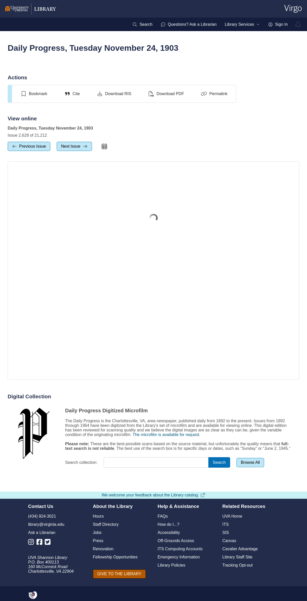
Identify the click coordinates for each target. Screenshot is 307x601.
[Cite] (72, 93)
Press (98, 541)
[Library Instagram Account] (32, 543)
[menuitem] (142, 24)
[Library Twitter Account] (49, 543)
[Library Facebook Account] (41, 543)
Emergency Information (179, 557)
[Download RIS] (114, 93)
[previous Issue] (29, 146)
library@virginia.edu (46, 524)
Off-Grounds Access (176, 541)
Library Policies (171, 565)
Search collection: (81, 462)
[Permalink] (214, 93)
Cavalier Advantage (240, 549)
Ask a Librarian (41, 532)
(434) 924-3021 (42, 516)
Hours (98, 516)
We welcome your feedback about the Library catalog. (153, 495)
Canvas (229, 541)
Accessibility (169, 532)
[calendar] (104, 146)
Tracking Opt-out (237, 565)
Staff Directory (106, 524)
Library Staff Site (237, 557)
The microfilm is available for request (166, 434)
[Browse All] (250, 462)
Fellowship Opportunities (115, 557)
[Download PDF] (166, 93)
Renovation (103, 549)
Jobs (97, 532)
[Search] (219, 462)
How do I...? (168, 524)
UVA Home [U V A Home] (232, 516)
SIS (225, 532)
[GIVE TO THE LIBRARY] (119, 574)
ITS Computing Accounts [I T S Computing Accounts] (180, 549)
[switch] (34, 93)
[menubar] (210, 24)
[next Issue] (74, 146)
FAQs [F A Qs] (163, 516)
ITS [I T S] (225, 524)
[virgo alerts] (298, 24)
